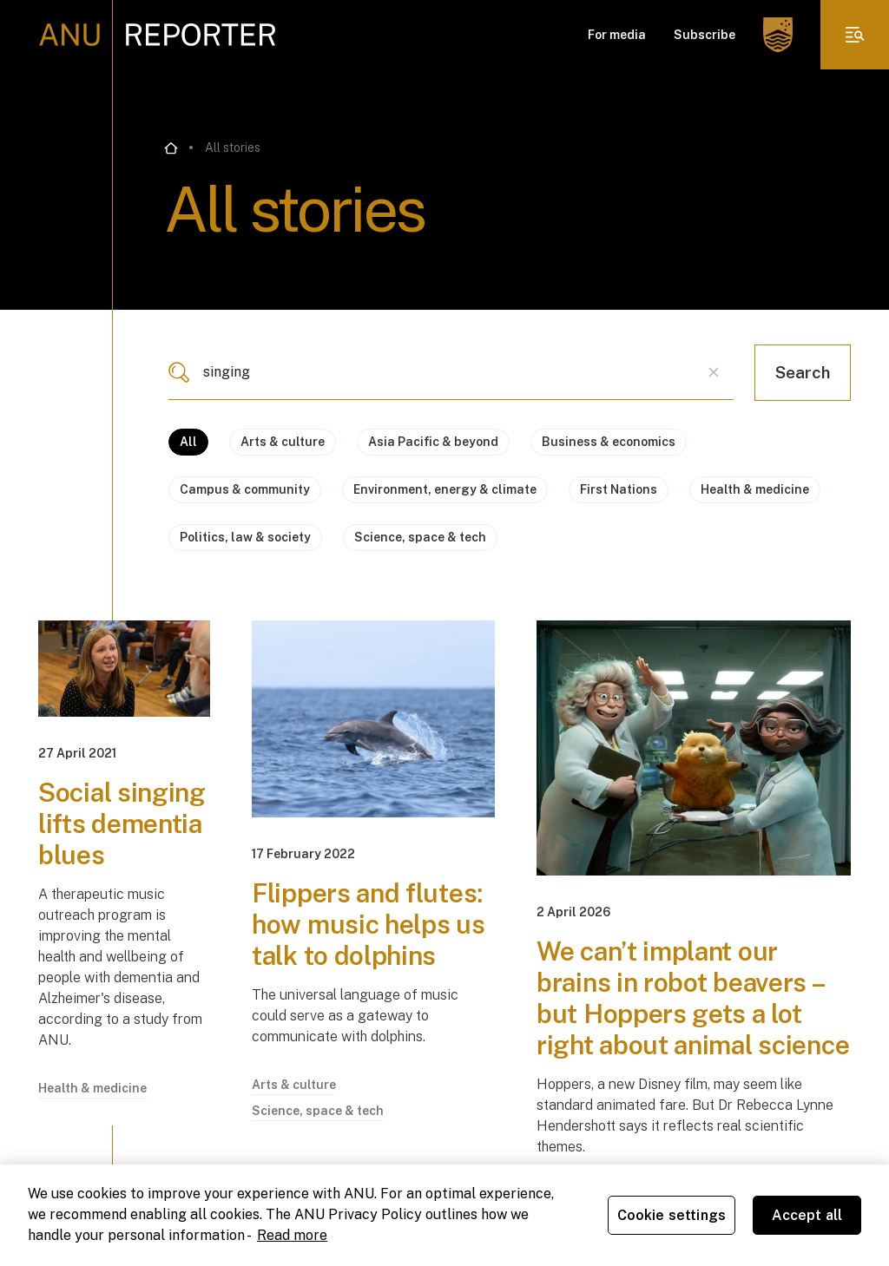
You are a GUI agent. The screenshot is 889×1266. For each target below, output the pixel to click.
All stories (232, 147)
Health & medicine (755, 489)
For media (617, 35)
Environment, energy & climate (445, 489)
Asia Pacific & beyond (433, 442)
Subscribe (704, 35)
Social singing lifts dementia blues (122, 823)
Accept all (807, 1215)
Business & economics (608, 442)
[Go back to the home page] (171, 148)
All (188, 442)
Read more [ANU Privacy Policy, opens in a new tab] (292, 1235)
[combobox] (451, 372)
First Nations (618, 489)
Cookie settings (671, 1215)
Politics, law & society (245, 537)
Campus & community (245, 489)
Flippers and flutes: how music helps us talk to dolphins (368, 924)
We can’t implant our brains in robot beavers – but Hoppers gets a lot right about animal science (693, 997)
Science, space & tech (420, 537)
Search (802, 372)
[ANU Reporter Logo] (158, 34)
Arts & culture (282, 442)
